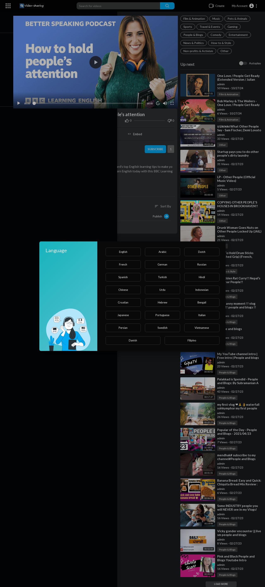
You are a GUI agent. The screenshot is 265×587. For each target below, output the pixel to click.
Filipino (192, 340)
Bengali (202, 302)
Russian (201, 264)
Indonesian (201, 289)
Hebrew (162, 302)
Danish (133, 340)
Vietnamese (202, 327)
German (162, 264)
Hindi (202, 277)
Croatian (123, 302)
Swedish (162, 327)
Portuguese (162, 315)
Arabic (162, 251)
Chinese (123, 289)
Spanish (123, 277)
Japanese (123, 315)
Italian (202, 315)
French (123, 264)
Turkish (162, 277)
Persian (123, 327)
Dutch (201, 251)
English (123, 251)
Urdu (162, 289)
